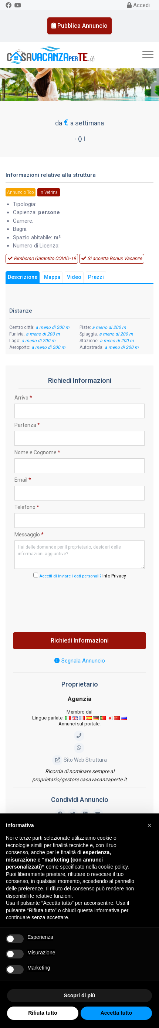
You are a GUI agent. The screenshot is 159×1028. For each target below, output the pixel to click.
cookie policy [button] (113, 867)
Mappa (52, 277)
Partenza (27, 425)
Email (22, 480)
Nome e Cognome (37, 452)
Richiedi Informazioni (80, 640)
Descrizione (22, 277)
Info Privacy (114, 576)
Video (74, 277)
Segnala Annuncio (79, 660)
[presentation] (79, 603)
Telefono (26, 507)
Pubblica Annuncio (79, 25)
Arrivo (23, 398)
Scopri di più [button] (79, 995)
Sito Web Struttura (79, 760)
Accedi (138, 5)
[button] (149, 825)
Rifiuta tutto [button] (42, 1013)
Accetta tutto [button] (116, 1013)
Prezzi (96, 277)
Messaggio (29, 534)
